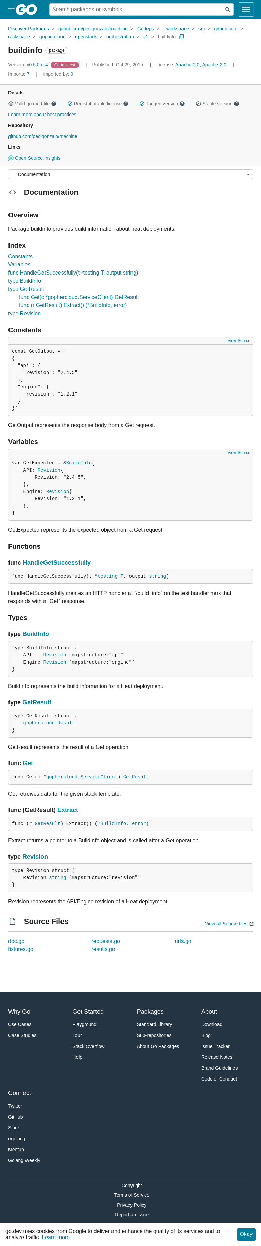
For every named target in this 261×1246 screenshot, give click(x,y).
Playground (84, 1024)
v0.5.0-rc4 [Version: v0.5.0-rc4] (28, 64)
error (139, 823)
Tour (77, 1035)
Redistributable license (97, 103)
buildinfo (167, 36)
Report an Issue (132, 1214)
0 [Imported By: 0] (58, 74)
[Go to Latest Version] (65, 64)
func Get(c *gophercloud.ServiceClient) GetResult (79, 297)
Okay (246, 1234)
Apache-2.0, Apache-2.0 (200, 64)
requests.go (105, 941)
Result (65, 723)
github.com (226, 28)
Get (28, 763)
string (157, 576)
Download (211, 1024)
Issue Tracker (215, 1046)
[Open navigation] (246, 9)
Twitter (15, 1106)
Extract (67, 810)
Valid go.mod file (32, 103)
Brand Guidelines (219, 1068)
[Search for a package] (135, 9)
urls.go (183, 941)
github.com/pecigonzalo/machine (93, 28)
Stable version (217, 103)
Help (77, 1057)
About (209, 1011)
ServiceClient (99, 777)
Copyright (132, 1185)
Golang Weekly (24, 1160)
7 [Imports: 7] (19, 74)
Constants (20, 256)
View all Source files (226, 923)
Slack (14, 1127)
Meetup (16, 1149)
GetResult (36, 702)
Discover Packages (28, 28)
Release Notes (216, 1057)
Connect (19, 1093)
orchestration (120, 36)
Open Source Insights (34, 158)
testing (108, 576)
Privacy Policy (131, 1205)
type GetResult (26, 289)
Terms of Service (132, 1195)
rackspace (19, 36)
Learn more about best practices (42, 114)
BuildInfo (79, 463)
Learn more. (56, 1237)
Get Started (88, 1011)
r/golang (16, 1138)
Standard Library (154, 1024)
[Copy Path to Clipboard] (181, 37)
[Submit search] (228, 9)
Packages (150, 1011)
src (201, 28)
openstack (86, 36)
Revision (49, 470)
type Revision (24, 313)
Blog (206, 1035)
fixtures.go (20, 949)
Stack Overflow (88, 1046)
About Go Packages (158, 1046)
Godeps (145, 28)
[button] (11, 103)
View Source (239, 340)
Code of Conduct (219, 1079)
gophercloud (52, 36)
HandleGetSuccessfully (57, 562)
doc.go (16, 941)
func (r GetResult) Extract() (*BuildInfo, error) (73, 305)
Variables (19, 264)
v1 (146, 36)
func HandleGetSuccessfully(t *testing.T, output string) (73, 273)
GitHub (15, 1117)
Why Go (19, 1011)
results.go (103, 949)
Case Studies (22, 1035)
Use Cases (19, 1024)
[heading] (28, 9)
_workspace (176, 28)
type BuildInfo (24, 281)
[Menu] (130, 174)
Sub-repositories (154, 1035)
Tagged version (162, 103)
